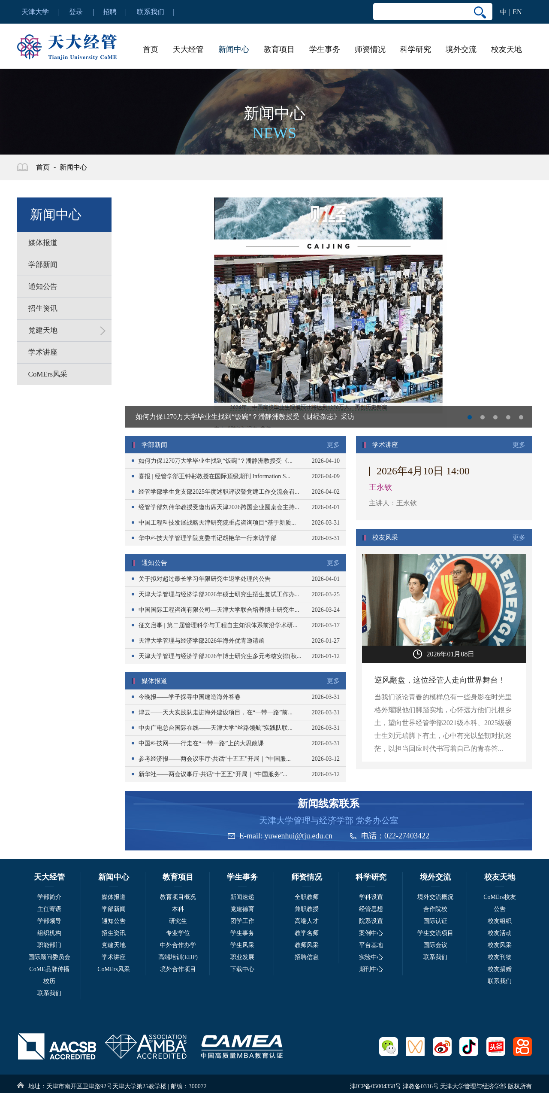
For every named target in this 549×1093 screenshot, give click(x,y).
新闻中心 (233, 49)
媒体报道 (114, 897)
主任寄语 (49, 909)
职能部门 (49, 945)
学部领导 (49, 921)
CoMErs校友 (499, 897)
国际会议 (435, 945)
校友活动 (500, 933)
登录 (76, 11)
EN (517, 11)
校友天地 (506, 49)
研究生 (178, 921)
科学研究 (415, 49)
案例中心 (371, 933)
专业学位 (178, 933)
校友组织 (500, 921)
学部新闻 (114, 909)
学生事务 (324, 49)
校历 (49, 981)
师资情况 (370, 49)
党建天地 (114, 945)
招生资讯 (114, 933)
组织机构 (49, 933)
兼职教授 (307, 909)
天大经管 (188, 49)
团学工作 (242, 921)
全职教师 (307, 897)
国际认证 (435, 921)
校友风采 (500, 945)
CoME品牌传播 (49, 969)
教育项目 (279, 49)
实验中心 (371, 957)
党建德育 (242, 909)
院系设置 (371, 921)
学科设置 (371, 897)
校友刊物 (500, 957)
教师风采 (307, 945)
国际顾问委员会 (49, 957)
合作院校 (435, 909)
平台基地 (371, 945)
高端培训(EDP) (178, 957)
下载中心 (242, 969)
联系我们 (150, 11)
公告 (500, 909)
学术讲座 (114, 957)
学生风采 (242, 945)
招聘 (110, 11)
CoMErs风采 (113, 969)
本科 (178, 909)
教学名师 (307, 933)
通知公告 (114, 921)
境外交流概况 (435, 897)
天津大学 (35, 11)
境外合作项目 (178, 969)
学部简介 (49, 897)
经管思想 (371, 909)
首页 (150, 49)
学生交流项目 (435, 933)
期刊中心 (371, 969)
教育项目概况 (178, 897)
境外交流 (461, 49)
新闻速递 (242, 897)
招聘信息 (307, 957)
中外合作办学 (178, 945)
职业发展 (242, 957)
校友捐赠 (500, 969)
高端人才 (307, 921)
